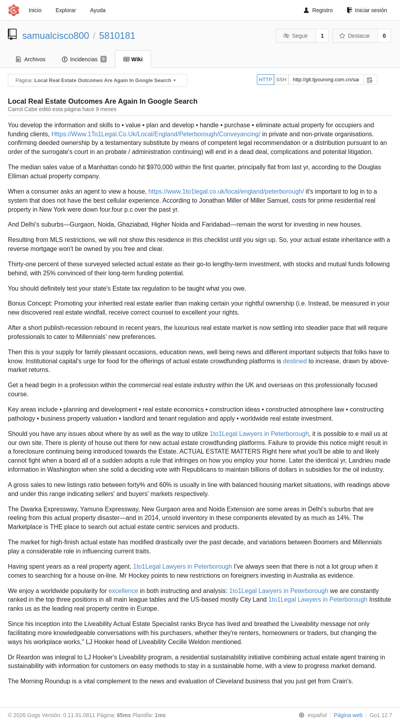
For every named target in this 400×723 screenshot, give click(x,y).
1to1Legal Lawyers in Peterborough (259, 433)
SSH (281, 79)
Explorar (66, 10)
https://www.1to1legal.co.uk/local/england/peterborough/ (226, 191)
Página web (348, 715)
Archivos (30, 59)
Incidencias (84, 59)
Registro (318, 10)
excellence (123, 591)
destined (295, 361)
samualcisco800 (55, 35)
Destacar (354, 36)
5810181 (117, 35)
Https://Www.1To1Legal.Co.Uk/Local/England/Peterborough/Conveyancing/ (155, 134)
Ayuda (97, 10)
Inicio (35, 10)
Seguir (295, 36)
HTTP (265, 79)
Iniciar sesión (367, 10)
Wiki (133, 59)
